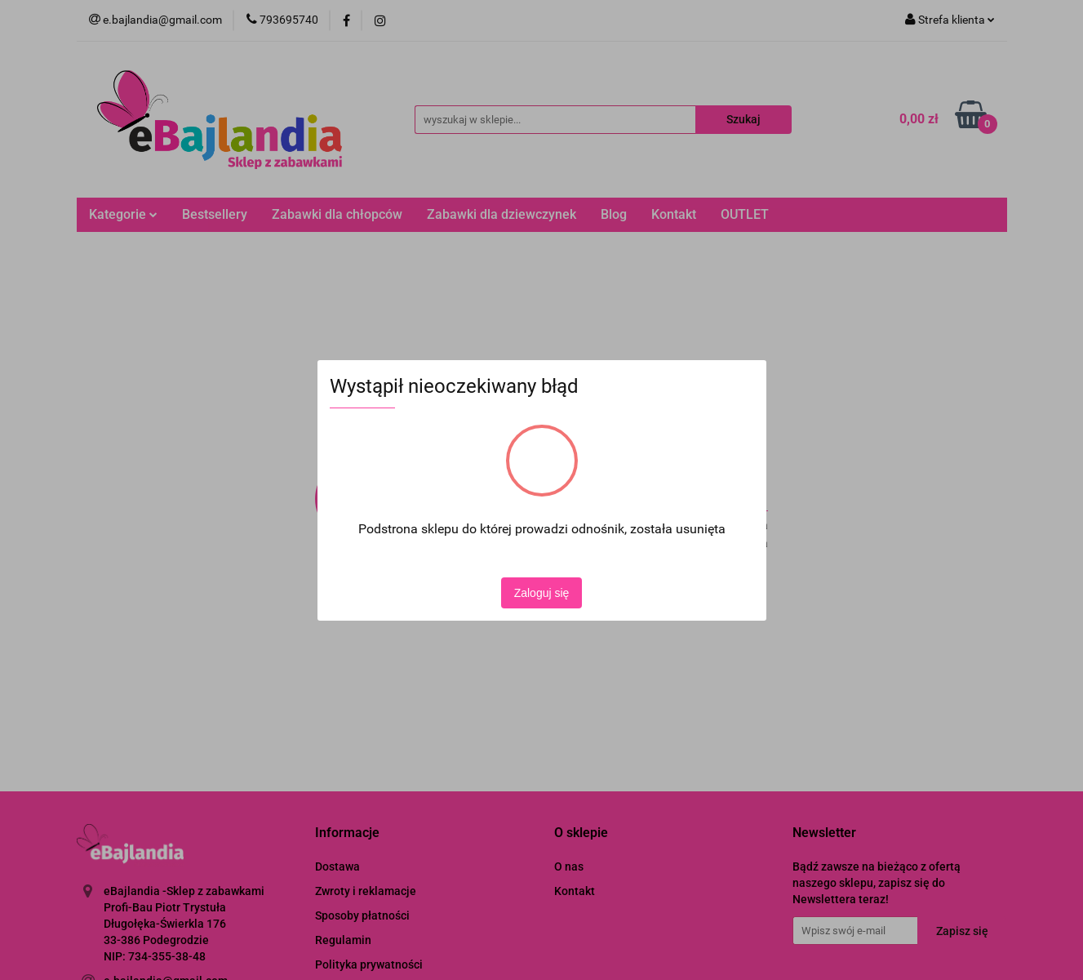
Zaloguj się (542, 592)
